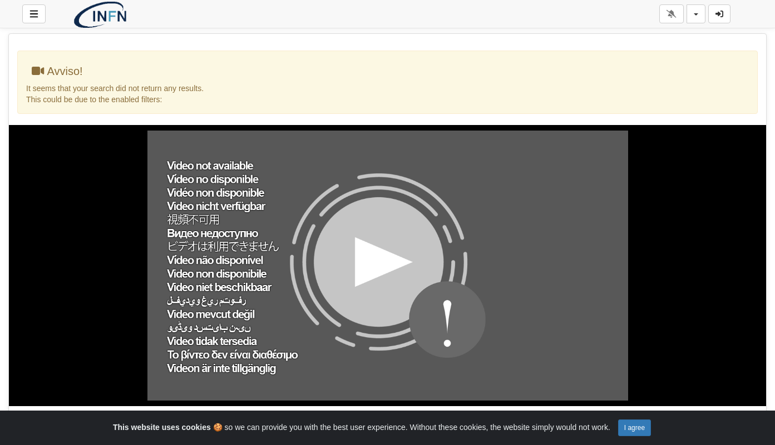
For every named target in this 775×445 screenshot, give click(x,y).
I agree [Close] (634, 428)
